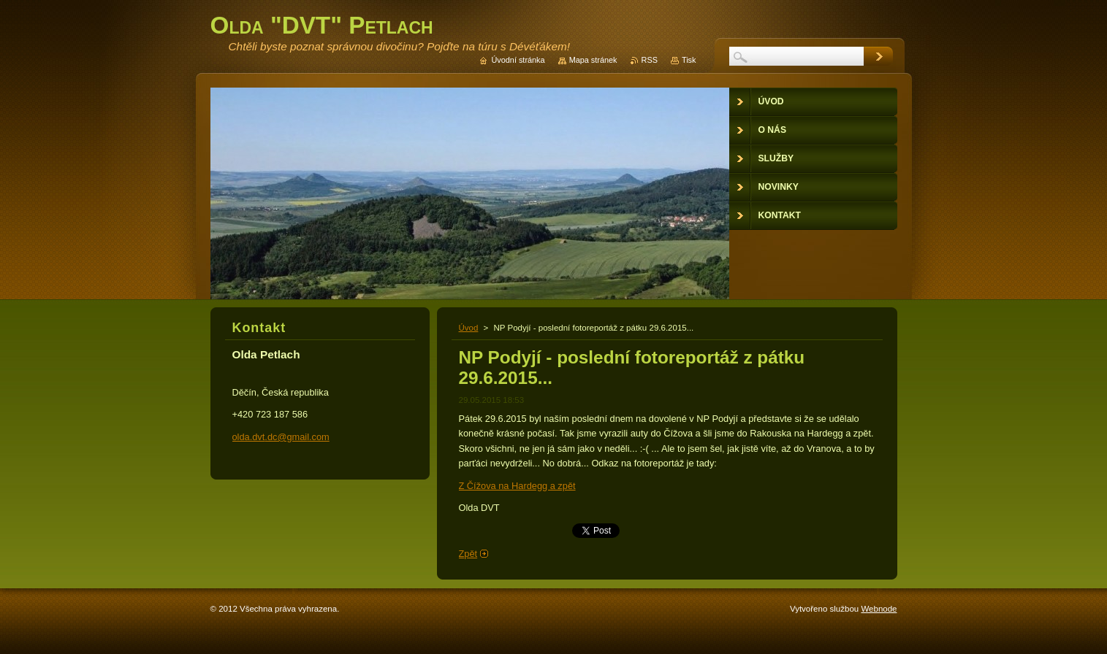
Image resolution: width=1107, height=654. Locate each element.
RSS (650, 59)
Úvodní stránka (517, 59)
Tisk (689, 59)
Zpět (468, 553)
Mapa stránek (593, 59)
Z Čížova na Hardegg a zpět (517, 485)
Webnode (879, 608)
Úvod (469, 327)
